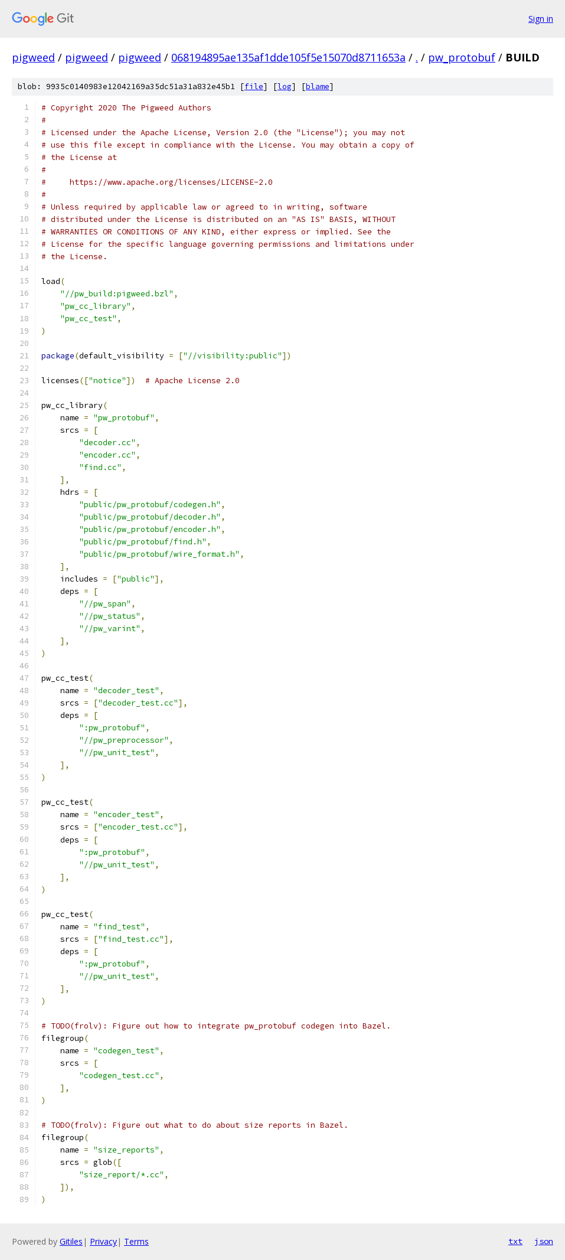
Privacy (103, 1241)
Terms (136, 1241)
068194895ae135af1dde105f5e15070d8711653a (288, 57)
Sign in (540, 18)
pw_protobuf (461, 57)
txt (515, 1241)
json (543, 1241)
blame (317, 86)
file (253, 86)
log (284, 86)
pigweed (33, 57)
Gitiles (71, 1241)
